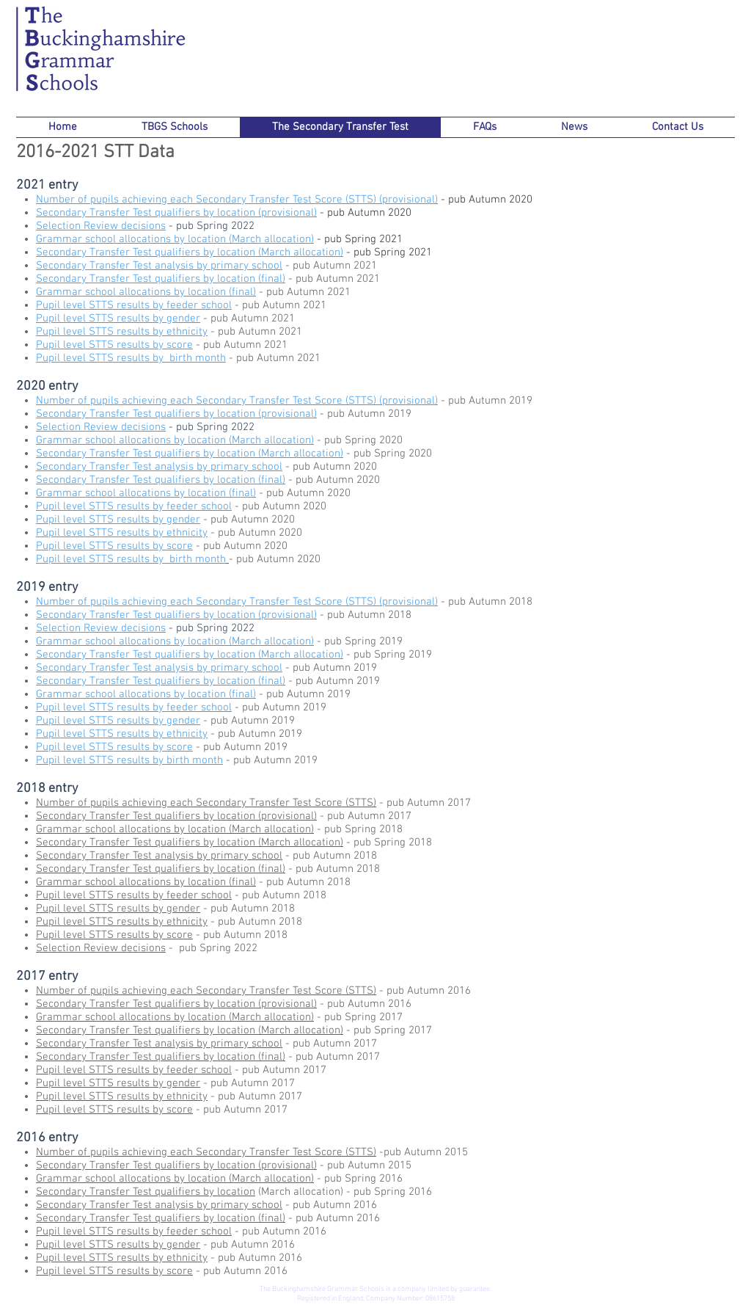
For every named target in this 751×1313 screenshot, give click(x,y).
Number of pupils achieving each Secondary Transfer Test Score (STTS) (206, 803)
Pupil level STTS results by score (114, 345)
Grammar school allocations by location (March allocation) (175, 239)
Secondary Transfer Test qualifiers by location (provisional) (176, 615)
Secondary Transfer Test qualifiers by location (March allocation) (189, 252)
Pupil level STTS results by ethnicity (122, 331)
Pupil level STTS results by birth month (131, 358)
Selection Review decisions (101, 948)
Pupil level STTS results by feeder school (134, 707)
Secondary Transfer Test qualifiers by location (145, 1192)
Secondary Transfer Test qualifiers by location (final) (160, 480)
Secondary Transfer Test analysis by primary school (159, 466)
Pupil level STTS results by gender (118, 318)
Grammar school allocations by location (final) (146, 493)
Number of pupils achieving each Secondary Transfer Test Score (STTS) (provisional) (237, 199)
